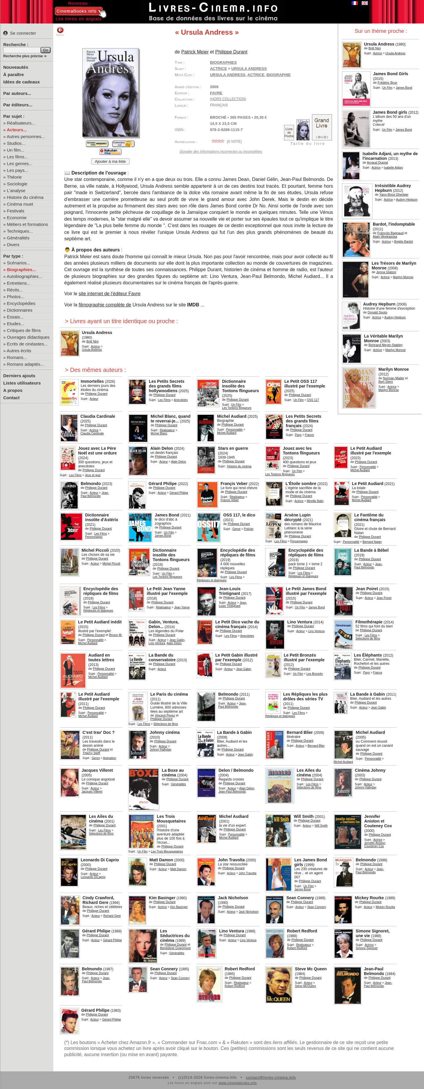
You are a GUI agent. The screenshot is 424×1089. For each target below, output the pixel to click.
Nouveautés (15, 67)
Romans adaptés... (25, 364)
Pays (298, 435)
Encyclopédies (21, 303)
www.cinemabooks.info (238, 1083)
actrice (255, 75)
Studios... (16, 143)
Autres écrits (19, 350)
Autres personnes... (26, 136)
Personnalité (234, 429)
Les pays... (18, 170)
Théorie (14, 176)
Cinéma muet (20, 204)
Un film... (15, 149)
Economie (17, 217)
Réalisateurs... (21, 122)
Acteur (163, 461)
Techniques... (20, 231)
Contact (11, 397)
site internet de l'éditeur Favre (109, 293)
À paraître (13, 74)
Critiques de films (24, 330)
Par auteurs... (17, 93)
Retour (60, 31)
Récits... (15, 289)
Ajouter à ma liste (110, 161)
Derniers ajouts (19, 375)
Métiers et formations (27, 224)
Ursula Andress (227, 75)
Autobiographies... (24, 276)
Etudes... (15, 323)
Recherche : (16, 44)
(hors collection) (228, 99)
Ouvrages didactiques (28, 337)
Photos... (15, 296)
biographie (278, 75)
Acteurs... (17, 129)
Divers (13, 244)
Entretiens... (19, 283)
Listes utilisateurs (22, 382)
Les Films (164, 400)
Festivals (15, 210)
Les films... (17, 156)
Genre (236, 529)
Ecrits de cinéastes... (27, 343)
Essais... (15, 316)
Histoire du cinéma (25, 197)
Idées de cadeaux (21, 81)
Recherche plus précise (23, 56)
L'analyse (16, 190)
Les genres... (20, 163)
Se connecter (19, 33)
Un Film (387, 87)
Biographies (223, 62)
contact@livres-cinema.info (271, 1077)
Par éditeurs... (17, 104)
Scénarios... (18, 262)
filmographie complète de (105, 304)
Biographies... (21, 269)
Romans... (17, 357)
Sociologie (17, 183)
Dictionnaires (20, 310)
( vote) (226, 142)
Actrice (377, 53)
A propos (12, 390)
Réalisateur (167, 430)
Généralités (18, 237)
